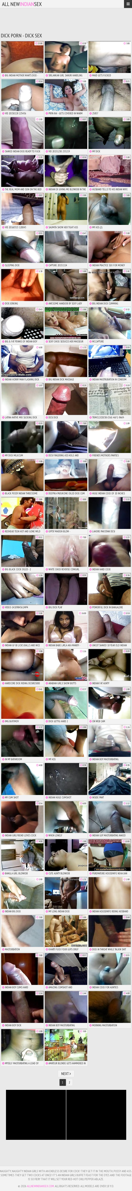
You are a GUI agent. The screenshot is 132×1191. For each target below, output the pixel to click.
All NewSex (22, 4)
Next (66, 1073)
